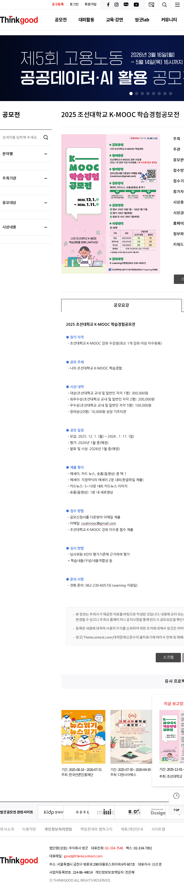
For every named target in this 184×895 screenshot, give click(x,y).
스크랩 (168, 657)
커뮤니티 (169, 20)
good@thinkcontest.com (82, 856)
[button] (131, 93)
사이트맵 (158, 829)
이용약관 (29, 829)
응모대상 (24, 203)
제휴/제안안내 (132, 829)
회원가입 (91, 4)
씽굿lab (142, 20)
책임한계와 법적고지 (96, 829)
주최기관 (24, 178)
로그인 (74, 4)
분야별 (24, 154)
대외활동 (86, 20)
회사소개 (7, 829)
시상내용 (24, 227)
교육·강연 (114, 20)
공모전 (60, 20)
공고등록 (58, 4)
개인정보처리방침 (58, 829)
